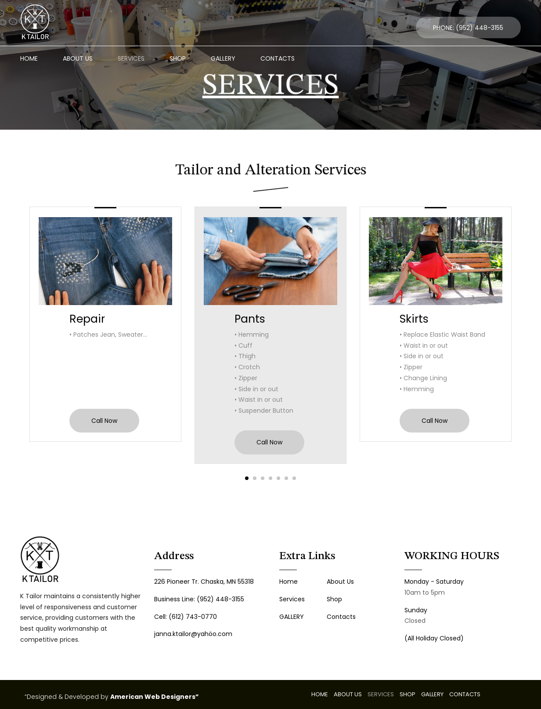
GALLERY (223, 58)
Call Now (104, 420)
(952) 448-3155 (479, 27)
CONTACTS (277, 58)
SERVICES (131, 58)
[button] (247, 478)
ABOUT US (78, 58)
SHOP (178, 58)
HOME (29, 58)
